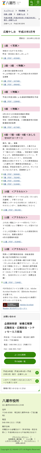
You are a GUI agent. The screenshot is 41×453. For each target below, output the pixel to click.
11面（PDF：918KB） (12, 241)
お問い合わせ (20, 443)
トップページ (9, 10)
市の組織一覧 (20, 361)
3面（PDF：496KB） (12, 84)
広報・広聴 (8, 14)
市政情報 (22, 10)
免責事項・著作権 (15, 439)
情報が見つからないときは (14, 388)
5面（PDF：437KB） (12, 127)
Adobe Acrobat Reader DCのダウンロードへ (18, 306)
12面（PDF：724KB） (12, 282)
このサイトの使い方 (12, 441)
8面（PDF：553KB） (12, 180)
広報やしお (21, 14)
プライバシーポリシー (20, 437)
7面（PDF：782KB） (12, 177)
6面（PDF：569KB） (12, 174)
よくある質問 (20, 354)
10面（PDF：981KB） (12, 210)
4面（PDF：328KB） (12, 101)
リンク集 (29, 439)
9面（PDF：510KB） (12, 184)
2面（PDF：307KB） (12, 81)
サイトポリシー (30, 441)
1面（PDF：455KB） (12, 58)
